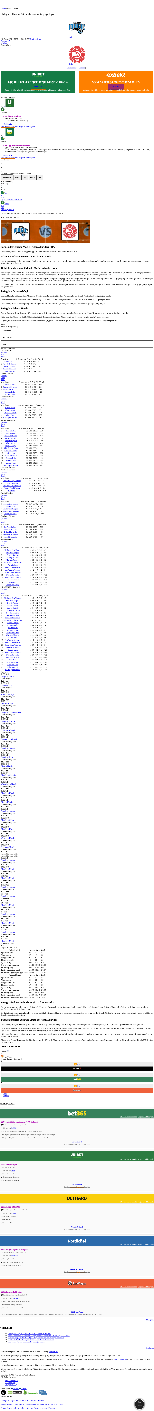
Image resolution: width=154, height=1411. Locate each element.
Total (3, 357)
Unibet (5, 204)
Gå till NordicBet (77, 1269)
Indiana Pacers (10, 394)
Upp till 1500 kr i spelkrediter (11, 200)
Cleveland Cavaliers (10, 387)
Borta (3, 355)
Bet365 (13, 1128)
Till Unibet (38, 86)
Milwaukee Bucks (9, 389)
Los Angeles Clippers (10, 509)
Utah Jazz (11, 491)
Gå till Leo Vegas (77, 1312)
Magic (77, 28)
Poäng (32, 177)
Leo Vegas (14, 1298)
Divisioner (7, 331)
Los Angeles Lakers (10, 504)
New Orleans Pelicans (10, 534)
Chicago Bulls (10, 392)
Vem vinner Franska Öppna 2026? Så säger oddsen (26, 1342)
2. (4, 106)
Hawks (77, 55)
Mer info (4, 43)
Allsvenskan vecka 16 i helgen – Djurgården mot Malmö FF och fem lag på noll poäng (39, 1336)
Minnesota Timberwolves (12, 486)
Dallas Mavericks (10, 532)
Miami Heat (10, 415)
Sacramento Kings (10, 514)
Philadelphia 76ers (9, 369)
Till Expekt (116, 86)
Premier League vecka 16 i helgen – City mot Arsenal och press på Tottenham (36, 1338)
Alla (40, 177)
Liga (4, 344)
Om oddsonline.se (11, 1381)
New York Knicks (9, 364)
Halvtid (17, 177)
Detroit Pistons (9, 385)
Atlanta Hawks (10, 408)
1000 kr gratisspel (7, 210)
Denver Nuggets (12, 483)
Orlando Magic (10, 410)
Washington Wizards (10, 418)
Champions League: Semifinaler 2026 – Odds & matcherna (29, 1334)
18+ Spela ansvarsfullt (9, 126)
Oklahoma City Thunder (12, 481)
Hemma (4, 352)
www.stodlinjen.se (120, 1359)
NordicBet (14, 1256)
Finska (23, 1389)
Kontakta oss (53, 1352)
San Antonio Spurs (10, 527)
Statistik (82, 68)
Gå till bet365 (8, 155)
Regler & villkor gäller (27, 126)
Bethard (13, 1213)
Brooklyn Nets (9, 371)
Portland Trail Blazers (12, 488)
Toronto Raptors (9, 366)
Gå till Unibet (8, 124)
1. (4, 135)
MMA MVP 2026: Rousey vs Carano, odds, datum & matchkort (31, 1340)
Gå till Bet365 (77, 1142)
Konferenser (7, 337)
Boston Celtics (9, 361)
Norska (15, 1389)
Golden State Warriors (11, 511)
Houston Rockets (10, 529)
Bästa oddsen (71, 68)
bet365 (5, 193)
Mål (25, 177)
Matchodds (7, 177)
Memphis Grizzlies (10, 537)
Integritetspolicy (11, 1385)
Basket (3, 8)
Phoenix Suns (11, 506)
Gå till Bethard (77, 1227)
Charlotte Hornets (10, 413)
